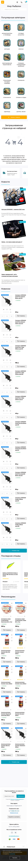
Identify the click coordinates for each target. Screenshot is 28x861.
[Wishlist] (7, 309)
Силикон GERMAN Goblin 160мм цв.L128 (20, 524)
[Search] (2, 9)
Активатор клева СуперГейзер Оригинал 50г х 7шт (6, 620)
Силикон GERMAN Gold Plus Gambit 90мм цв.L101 (20, 474)
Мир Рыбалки (14, 6)
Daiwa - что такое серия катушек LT (11, 242)
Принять (14, 857)
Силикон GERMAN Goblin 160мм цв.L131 (20, 499)
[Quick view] (3, 309)
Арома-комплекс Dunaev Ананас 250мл (19, 652)
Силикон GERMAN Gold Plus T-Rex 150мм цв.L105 (20, 372)
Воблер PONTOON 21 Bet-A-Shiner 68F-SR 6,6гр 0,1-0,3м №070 (10, 574)
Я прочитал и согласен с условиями (14, 800)
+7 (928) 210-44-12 (14, 811)
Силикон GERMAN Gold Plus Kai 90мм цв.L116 (20, 423)
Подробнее (12, 853)
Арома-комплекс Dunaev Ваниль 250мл (5, 745)
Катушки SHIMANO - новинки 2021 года (13, 209)
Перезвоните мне (14, 812)
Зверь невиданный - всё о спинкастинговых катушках (9, 275)
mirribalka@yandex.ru (14, 836)
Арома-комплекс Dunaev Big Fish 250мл (5, 652)
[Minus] (2, 316)
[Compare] (10, 309)
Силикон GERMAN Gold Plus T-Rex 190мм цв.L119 (20, 347)
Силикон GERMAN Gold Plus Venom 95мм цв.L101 (20, 296)
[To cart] (21, 315)
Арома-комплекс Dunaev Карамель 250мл (20, 745)
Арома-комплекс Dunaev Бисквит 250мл (19, 714)
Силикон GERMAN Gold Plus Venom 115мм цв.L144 (20, 322)
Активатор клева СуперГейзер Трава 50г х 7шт (20, 620)
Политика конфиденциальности (17, 799)
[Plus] (11, 316)
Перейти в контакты (14, 817)
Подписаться (21, 796)
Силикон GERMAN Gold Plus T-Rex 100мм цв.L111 (20, 398)
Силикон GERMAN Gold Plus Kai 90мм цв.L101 (20, 448)
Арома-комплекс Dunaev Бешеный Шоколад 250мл (6, 714)
